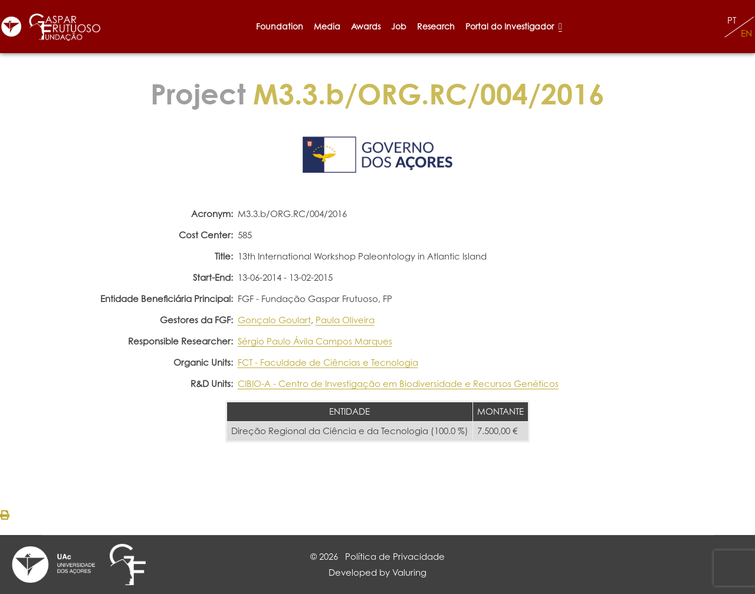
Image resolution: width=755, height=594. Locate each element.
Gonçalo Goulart (274, 320)
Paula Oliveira (345, 320)
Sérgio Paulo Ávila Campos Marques (315, 341)
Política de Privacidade (395, 556)
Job (398, 26)
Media (327, 26)
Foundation (279, 26)
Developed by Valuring (377, 572)
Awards (365, 26)
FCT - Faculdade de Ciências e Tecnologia (328, 362)
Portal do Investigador (513, 26)
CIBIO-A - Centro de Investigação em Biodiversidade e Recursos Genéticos (398, 383)
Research (436, 26)
